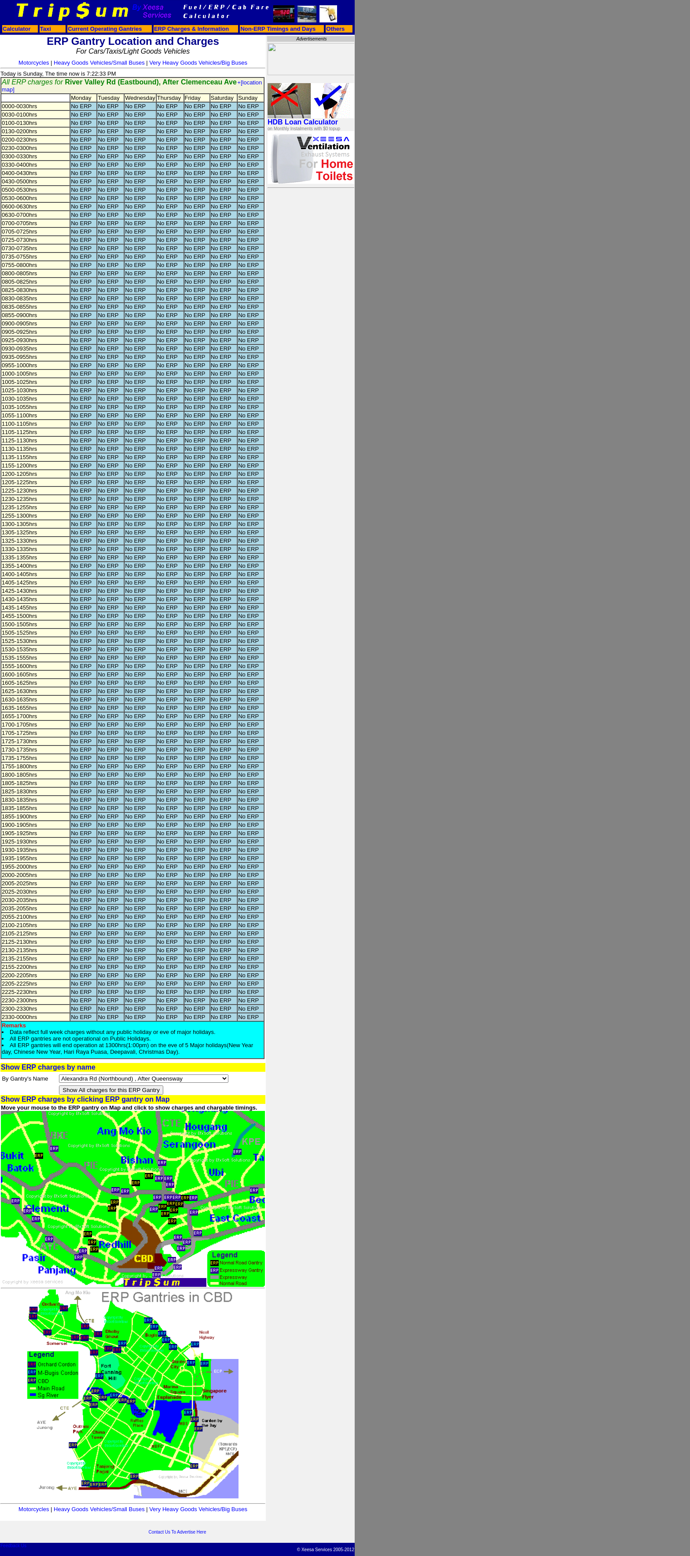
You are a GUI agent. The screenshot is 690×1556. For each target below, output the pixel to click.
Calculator (17, 29)
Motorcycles (33, 62)
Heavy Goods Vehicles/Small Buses (99, 62)
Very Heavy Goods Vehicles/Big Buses (198, 62)
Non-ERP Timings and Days (278, 29)
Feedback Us (13, 1545)
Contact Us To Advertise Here (177, 1532)
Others (335, 29)
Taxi (45, 29)
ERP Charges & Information (191, 29)
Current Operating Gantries (105, 29)
